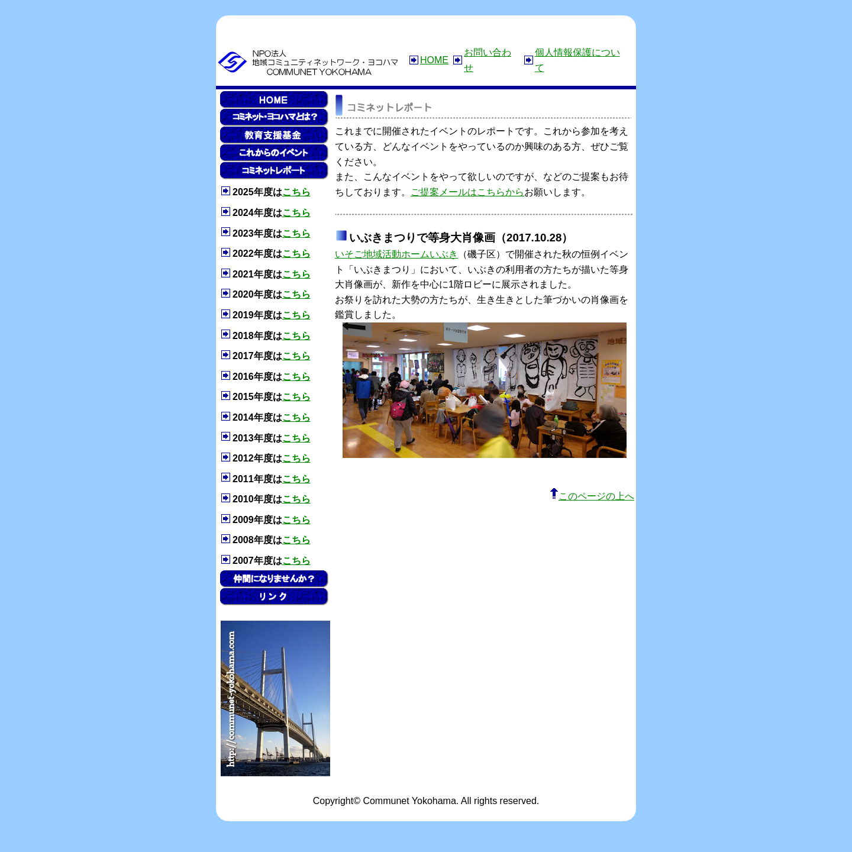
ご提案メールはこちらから (467, 192)
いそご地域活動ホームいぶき (396, 254)
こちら (296, 192)
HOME (434, 60)
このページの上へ (592, 496)
